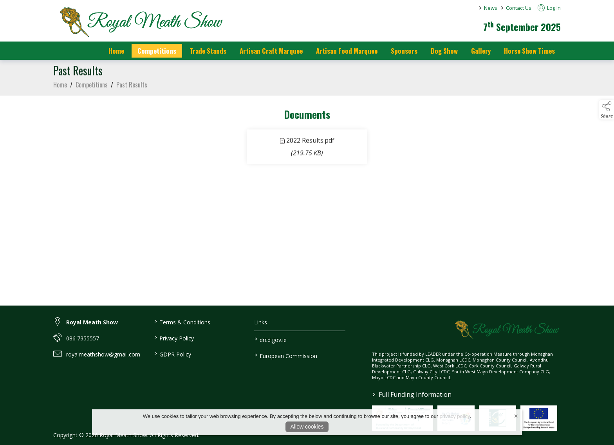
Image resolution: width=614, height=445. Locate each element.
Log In (549, 7)
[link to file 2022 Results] (307, 148)
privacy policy (455, 416)
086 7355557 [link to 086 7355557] (82, 338)
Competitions (92, 86)
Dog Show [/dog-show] (444, 51)
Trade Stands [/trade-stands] (208, 51)
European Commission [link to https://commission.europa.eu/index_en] (286, 355)
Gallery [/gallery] (481, 51)
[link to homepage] (139, 21)
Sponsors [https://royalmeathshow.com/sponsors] (404, 51)
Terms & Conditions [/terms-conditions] (182, 321)
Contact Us (518, 7)
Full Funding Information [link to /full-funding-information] (411, 394)
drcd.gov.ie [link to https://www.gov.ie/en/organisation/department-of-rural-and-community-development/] (271, 339)
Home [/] (116, 51)
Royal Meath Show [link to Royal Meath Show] (92, 322)
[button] (606, 109)
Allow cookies (307, 426)
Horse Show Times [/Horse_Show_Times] (529, 51)
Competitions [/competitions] (156, 51)
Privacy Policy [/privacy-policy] (173, 337)
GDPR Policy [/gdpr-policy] (172, 353)
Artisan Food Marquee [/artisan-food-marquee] (346, 51)
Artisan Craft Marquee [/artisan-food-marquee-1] (271, 51)
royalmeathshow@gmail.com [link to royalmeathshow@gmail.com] (103, 354)
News (490, 7)
